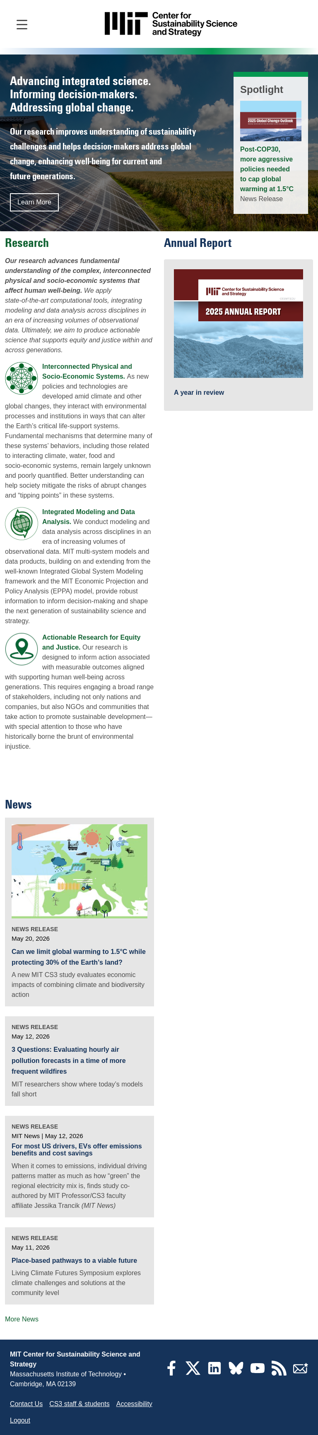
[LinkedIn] (214, 1373)
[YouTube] (257, 1373)
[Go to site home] (171, 24)
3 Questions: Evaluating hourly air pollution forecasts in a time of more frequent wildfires (69, 1060)
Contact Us (26, 1403)
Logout (20, 1420)
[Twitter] (193, 1373)
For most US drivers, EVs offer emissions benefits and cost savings (77, 1150)
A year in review (199, 392)
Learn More (34, 202)
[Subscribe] (300, 1373)
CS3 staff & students (79, 1403)
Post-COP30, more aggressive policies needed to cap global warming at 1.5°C (267, 169)
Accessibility (134, 1403)
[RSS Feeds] (279, 1373)
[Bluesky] (236, 1373)
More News (22, 1319)
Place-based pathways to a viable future (74, 1260)
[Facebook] (171, 1373)
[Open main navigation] (22, 24)
